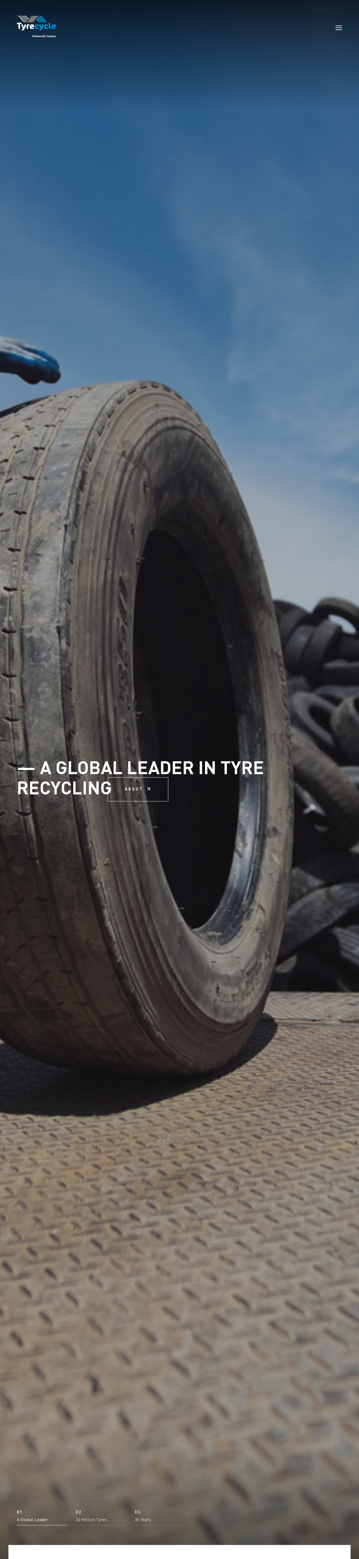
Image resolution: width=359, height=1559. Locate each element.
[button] (42, 1471)
